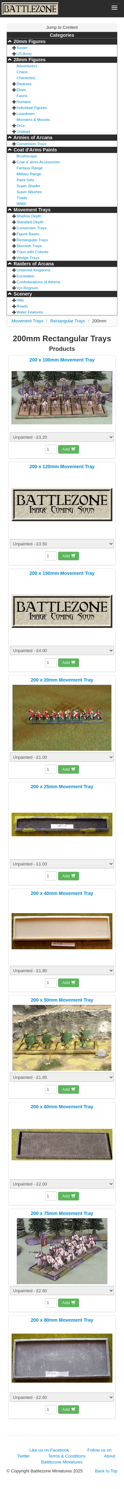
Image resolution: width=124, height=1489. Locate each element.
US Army (24, 53)
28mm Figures (29, 59)
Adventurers (27, 66)
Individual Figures (32, 107)
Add (69, 449)
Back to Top (106, 1470)
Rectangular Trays (32, 240)
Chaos (22, 72)
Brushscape (27, 156)
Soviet (22, 47)
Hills (20, 300)
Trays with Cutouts (32, 251)
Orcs (21, 125)
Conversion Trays (32, 143)
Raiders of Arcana (33, 263)
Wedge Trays (28, 257)
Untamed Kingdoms (34, 270)
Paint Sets (25, 180)
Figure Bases (28, 234)
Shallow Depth (29, 216)
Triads (22, 197)
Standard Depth (30, 222)
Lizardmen (26, 113)
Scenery (22, 294)
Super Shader (28, 186)
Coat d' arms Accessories (38, 162)
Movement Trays (31, 209)
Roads (22, 306)
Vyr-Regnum (27, 288)
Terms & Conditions (67, 1456)
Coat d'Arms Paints (34, 149)
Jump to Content (62, 27)
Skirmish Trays (29, 246)
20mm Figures (29, 41)
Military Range (29, 174)
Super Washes (29, 192)
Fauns (22, 95)
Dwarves (24, 84)
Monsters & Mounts (33, 119)
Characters (26, 78)
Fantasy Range (30, 168)
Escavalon (25, 276)
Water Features (30, 312)
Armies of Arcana (32, 137)
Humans (24, 101)
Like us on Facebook (49, 1450)
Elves (21, 89)
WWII (21, 203)
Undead (23, 131)
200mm (99, 320)
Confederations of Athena (38, 282)
